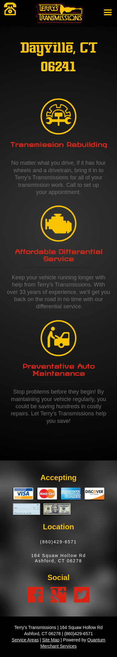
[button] (106, 14)
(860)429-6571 (58, 541)
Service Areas (25, 639)
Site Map (50, 639)
